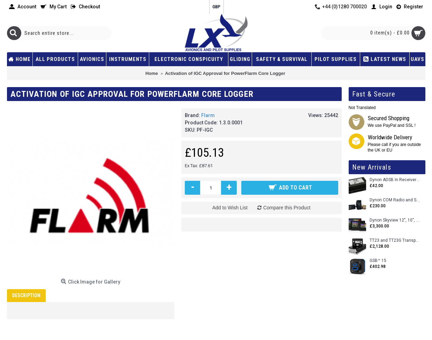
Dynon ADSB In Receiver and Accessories (395, 180)
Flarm (208, 115)
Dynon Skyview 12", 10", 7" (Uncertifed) (395, 220)
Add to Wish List (230, 207)
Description (26, 295)
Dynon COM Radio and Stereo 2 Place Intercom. (395, 200)
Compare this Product (286, 207)
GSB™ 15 (378, 260)
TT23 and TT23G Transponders (395, 240)
